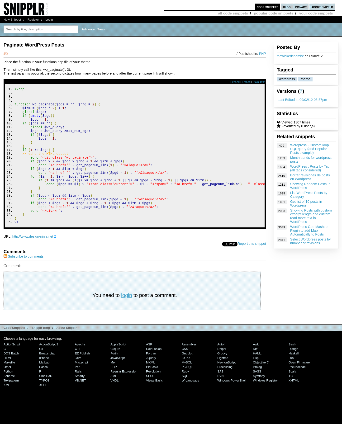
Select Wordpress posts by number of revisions (310, 241)
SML (113, 401)
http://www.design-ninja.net (32, 262)
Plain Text (259, 81)
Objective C (261, 388)
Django (293, 374)
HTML (8, 383)
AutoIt (221, 370)
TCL (291, 401)
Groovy (222, 379)
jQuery (151, 383)
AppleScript (118, 370)
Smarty (80, 401)
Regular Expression (123, 397)
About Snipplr (66, 353)
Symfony (259, 401)
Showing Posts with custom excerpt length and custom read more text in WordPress (311, 216)
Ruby (185, 397)
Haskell (294, 379)
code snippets (267, 7)
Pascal (43, 392)
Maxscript (81, 388)
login (126, 321)
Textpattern (11, 406)
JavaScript (117, 383)
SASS (257, 397)
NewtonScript (226, 388)
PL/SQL (187, 392)
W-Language (190, 406)
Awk (256, 370)
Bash (292, 370)
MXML (150, 388)
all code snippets (233, 13)
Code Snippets (14, 353)
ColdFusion (154, 374)
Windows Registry (265, 406)
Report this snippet (252, 269)
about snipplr (322, 7)
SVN (220, 401)
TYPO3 (44, 406)
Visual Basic (154, 406)
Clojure (115, 374)
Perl (77, 392)
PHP (262, 54)
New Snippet (12, 19)
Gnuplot (187, 379)
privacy (301, 7)
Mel (112, 388)
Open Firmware (299, 388)
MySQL (187, 388)
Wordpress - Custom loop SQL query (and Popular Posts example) (309, 149)
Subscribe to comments (23, 282)
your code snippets (316, 13)
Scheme (9, 401)
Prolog (257, 392)
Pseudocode (297, 392)
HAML (257, 379)
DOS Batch (11, 379)
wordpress (287, 79)
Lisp (256, 383)
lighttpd (222, 383)
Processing (225, 392)
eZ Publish (82, 379)
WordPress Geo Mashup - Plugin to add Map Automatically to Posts (310, 230)
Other (7, 392)
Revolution (153, 397)
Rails (78, 397)
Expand (235, 81)
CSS (185, 374)
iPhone (44, 383)
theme (305, 79)
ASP (149, 370)
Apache (80, 370)
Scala (292, 397)
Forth (114, 379)
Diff (255, 374)
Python (8, 397)
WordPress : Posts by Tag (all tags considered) (309, 168)
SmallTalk (45, 401)
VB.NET (80, 406)
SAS (220, 397)
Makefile (9, 388)
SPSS (150, 401)
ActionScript (12, 370)
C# (41, 374)
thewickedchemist (290, 56)
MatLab (44, 388)
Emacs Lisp (47, 379)
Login (49, 19)
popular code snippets (273, 13)
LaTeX (186, 383)
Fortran (151, 379)
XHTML (294, 406)
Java (78, 383)
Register (33, 19)
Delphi (221, 374)
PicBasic (152, 392)
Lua (291, 383)
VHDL (114, 406)
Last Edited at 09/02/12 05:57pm (302, 100)
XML (7, 410)
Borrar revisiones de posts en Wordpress (310, 177)
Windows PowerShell (231, 406)
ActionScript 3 (48, 370)
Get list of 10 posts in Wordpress (306, 203)
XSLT (43, 410)
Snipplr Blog (41, 353)
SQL (185, 401)
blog (287, 7)
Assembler (189, 370)
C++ (78, 374)
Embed (246, 81)
